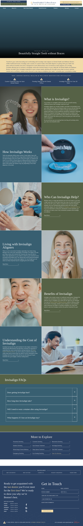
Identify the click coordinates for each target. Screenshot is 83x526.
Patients (56, 8)
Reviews (67, 8)
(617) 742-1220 (14, 1)
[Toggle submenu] (17, 8)
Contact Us (41, 472)
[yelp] (26, 511)
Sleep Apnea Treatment (42, 449)
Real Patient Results (28, 8)
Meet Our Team (26, 472)
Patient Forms (65, 4)
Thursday (6, 509)
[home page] (43, 3)
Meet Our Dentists (10, 472)
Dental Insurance (76, 4)
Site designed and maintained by (66, 522)
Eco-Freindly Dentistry (42, 453)
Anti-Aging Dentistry (61, 445)
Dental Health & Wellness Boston (58, 302)
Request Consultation (56, 472)
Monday (5, 503)
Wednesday (6, 507)
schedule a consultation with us (72, 207)
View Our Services (61, 453)
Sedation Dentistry (22, 445)
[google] (26, 508)
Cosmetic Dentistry (42, 441)
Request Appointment (71, 2)
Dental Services (43, 8)
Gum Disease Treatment (42, 445)
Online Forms (73, 472)
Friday (5, 511)
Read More (52, 215)
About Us (15, 8)
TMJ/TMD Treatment (61, 449)
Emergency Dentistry (22, 453)
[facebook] (26, 505)
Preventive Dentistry (22, 441)
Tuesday (5, 505)
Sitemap (33, 522)
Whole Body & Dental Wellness (22, 449)
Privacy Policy (41, 522)
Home (4, 8)
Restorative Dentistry (61, 441)
